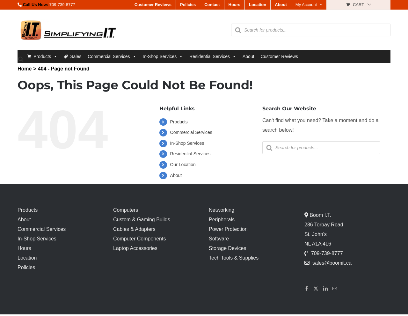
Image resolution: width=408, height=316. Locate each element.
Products (45, 56)
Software (219, 238)
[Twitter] (316, 288)
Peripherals (222, 219)
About (248, 56)
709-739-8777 (62, 4)
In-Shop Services (163, 56)
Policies (26, 267)
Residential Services (212, 56)
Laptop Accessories (135, 248)
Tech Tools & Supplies (234, 258)
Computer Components (139, 238)
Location (27, 258)
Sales (75, 56)
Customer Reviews (279, 56)
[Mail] (334, 288)
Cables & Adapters (134, 229)
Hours (24, 248)
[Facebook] (306, 288)
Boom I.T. (319, 215)
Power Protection (228, 229)
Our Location (183, 164)
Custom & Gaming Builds (141, 219)
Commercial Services (112, 56)
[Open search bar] (21, 59)
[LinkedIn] (325, 288)
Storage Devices (227, 248)
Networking (221, 210)
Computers (125, 210)
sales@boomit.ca (332, 263)
